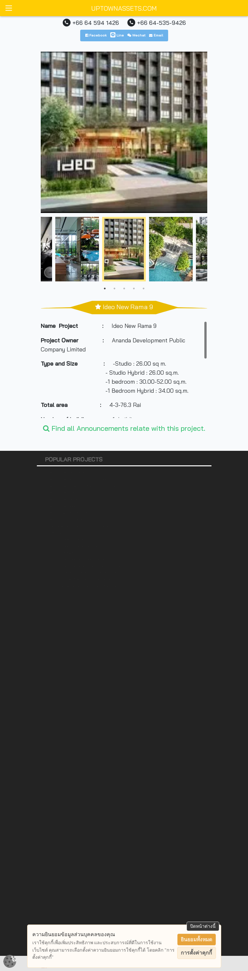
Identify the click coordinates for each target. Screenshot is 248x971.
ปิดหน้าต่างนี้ (203, 926)
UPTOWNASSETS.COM (124, 8)
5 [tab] (143, 288)
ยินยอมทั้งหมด (196, 939)
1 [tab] (105, 288)
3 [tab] (124, 288)
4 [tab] (134, 288)
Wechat (136, 35)
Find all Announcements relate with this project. (124, 428)
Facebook (96, 35)
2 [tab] (114, 288)
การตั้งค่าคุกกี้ (196, 953)
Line (117, 35)
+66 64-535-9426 (161, 22)
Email (156, 35)
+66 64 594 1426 (95, 22)
